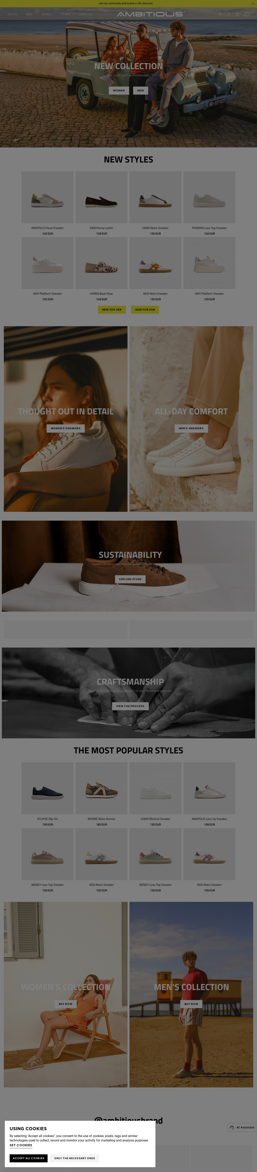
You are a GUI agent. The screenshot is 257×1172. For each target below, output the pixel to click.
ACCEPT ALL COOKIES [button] (28, 1158)
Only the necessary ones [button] (74, 1158)
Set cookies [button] (21, 1145)
